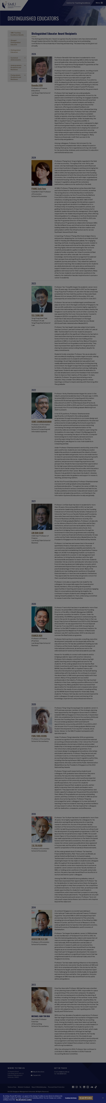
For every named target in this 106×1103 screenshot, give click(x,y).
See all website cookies (24, 1101)
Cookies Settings (71, 1099)
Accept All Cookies (86, 1099)
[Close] (103, 1099)
